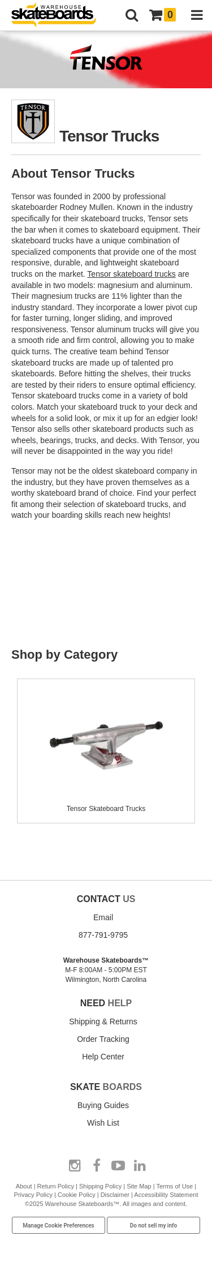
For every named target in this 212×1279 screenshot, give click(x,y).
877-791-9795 (103, 934)
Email (103, 917)
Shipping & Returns (103, 1021)
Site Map (139, 1186)
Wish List (103, 1122)
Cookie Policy (77, 1194)
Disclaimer (115, 1194)
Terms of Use (174, 1186)
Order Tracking (103, 1039)
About (24, 1186)
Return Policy (55, 1186)
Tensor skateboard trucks (131, 273)
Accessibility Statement (166, 1194)
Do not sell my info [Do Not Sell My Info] (154, 1225)
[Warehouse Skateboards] (59, 15)
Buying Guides (103, 1105)
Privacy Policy (33, 1194)
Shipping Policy (100, 1186)
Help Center (103, 1056)
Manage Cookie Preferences (58, 1225)
